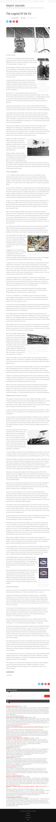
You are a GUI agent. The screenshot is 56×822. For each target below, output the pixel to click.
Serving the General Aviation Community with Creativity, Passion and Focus (25, 8)
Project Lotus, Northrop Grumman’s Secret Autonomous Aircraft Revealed (24, 727)
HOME (28, 819)
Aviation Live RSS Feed (15, 701)
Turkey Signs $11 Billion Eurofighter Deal (16, 717)
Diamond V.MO (10, 757)
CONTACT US (28, 817)
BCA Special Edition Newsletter (14, 776)
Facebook (36, 1)
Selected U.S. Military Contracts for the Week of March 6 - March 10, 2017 (25, 786)
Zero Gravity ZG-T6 (11, 767)
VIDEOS (28, 813)
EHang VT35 (9, 747)
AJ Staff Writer (15, 18)
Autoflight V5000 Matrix (12, 706)
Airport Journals (15, 5)
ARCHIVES (28, 815)
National (23, 18)
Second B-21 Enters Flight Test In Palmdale (17, 738)
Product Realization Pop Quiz (13, 797)
